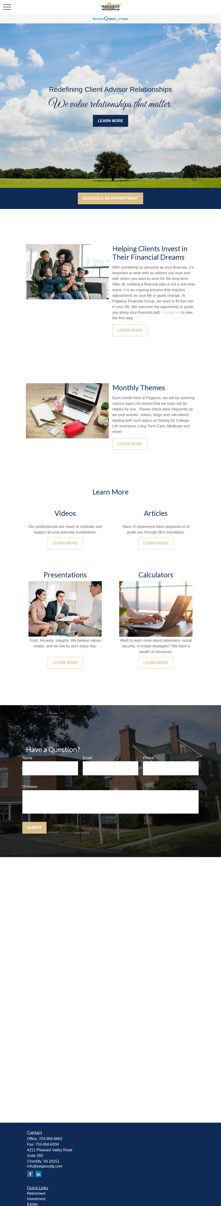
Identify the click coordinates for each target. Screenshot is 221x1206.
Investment (36, 1199)
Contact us (171, 312)
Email (87, 758)
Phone (148, 758)
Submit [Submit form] (34, 828)
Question (29, 787)
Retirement (36, 1193)
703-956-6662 (50, 1139)
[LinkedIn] (38, 1174)
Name (27, 758)
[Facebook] (30, 1174)
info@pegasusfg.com (45, 1166)
